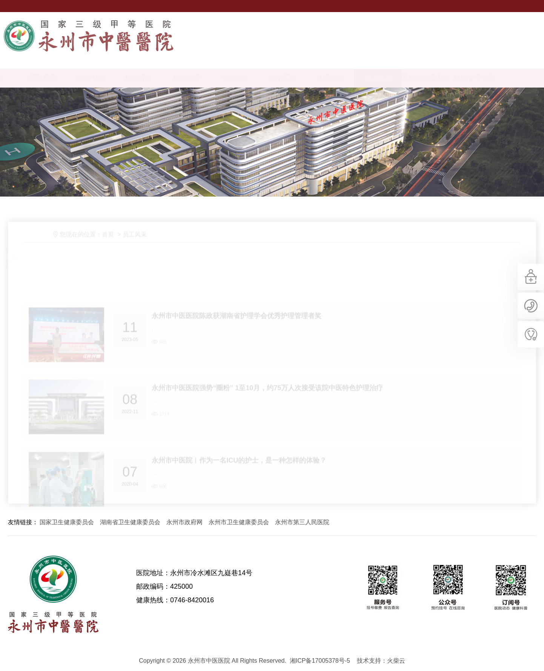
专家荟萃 (261, 78)
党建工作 (309, 78)
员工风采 (404, 78)
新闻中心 (117, 78)
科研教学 (356, 78)
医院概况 (69, 78)
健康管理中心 (500, 78)
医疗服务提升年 (452, 78)
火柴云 (396, 660)
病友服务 (165, 78)
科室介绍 (213, 78)
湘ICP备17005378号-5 (320, 660)
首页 (114, 253)
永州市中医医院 (53, 595)
